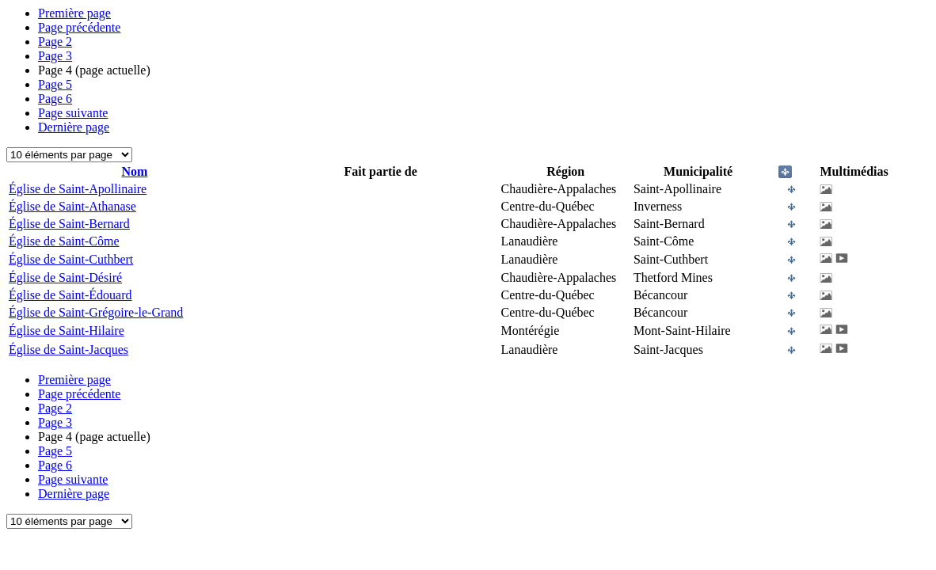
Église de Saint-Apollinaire (77, 189)
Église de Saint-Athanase (72, 206)
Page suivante (73, 113)
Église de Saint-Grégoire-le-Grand (96, 312)
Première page (74, 13)
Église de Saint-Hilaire (66, 330)
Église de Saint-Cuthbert (71, 259)
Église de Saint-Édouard (70, 295)
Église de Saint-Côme (64, 241)
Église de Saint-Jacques (68, 349)
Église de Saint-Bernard (69, 223)
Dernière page (73, 127)
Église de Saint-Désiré (65, 277)
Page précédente (79, 27)
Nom (134, 171)
